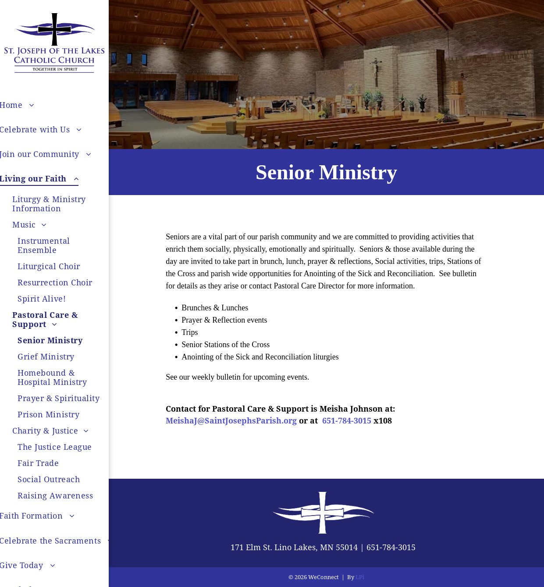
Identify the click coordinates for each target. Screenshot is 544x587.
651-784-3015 (391, 547)
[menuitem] (63, 245)
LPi (360, 577)
